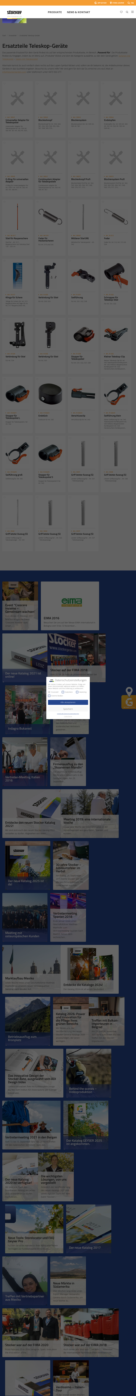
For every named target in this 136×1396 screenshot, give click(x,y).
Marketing (81, 692)
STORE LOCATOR (118, 3)
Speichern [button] (68, 709)
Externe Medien (55, 696)
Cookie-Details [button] (68, 716)
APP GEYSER (102, 3)
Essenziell (53, 692)
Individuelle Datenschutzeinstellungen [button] (68, 713)
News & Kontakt (78, 12)
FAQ (132, 3)
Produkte (55, 12)
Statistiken (67, 692)
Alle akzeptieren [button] (68, 702)
